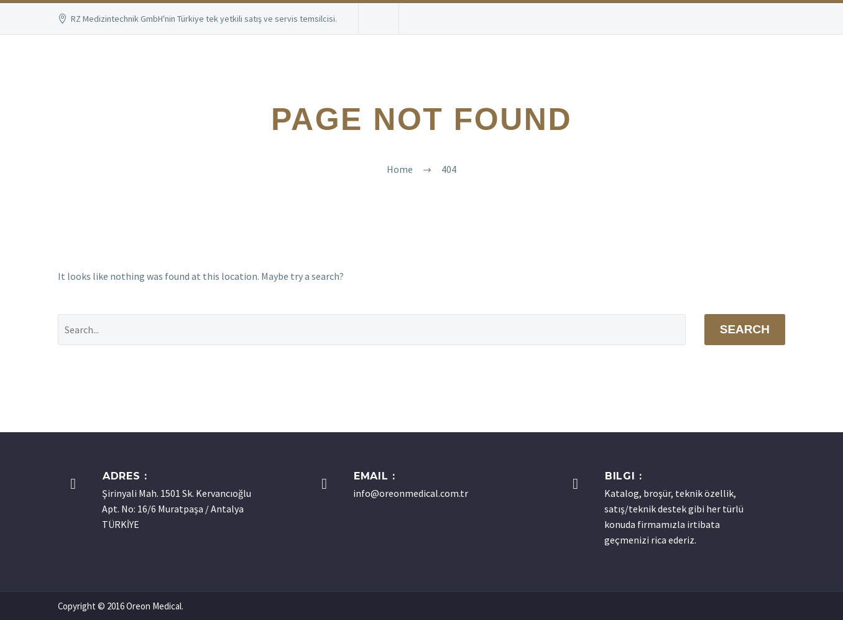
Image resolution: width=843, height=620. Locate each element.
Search (745, 329)
